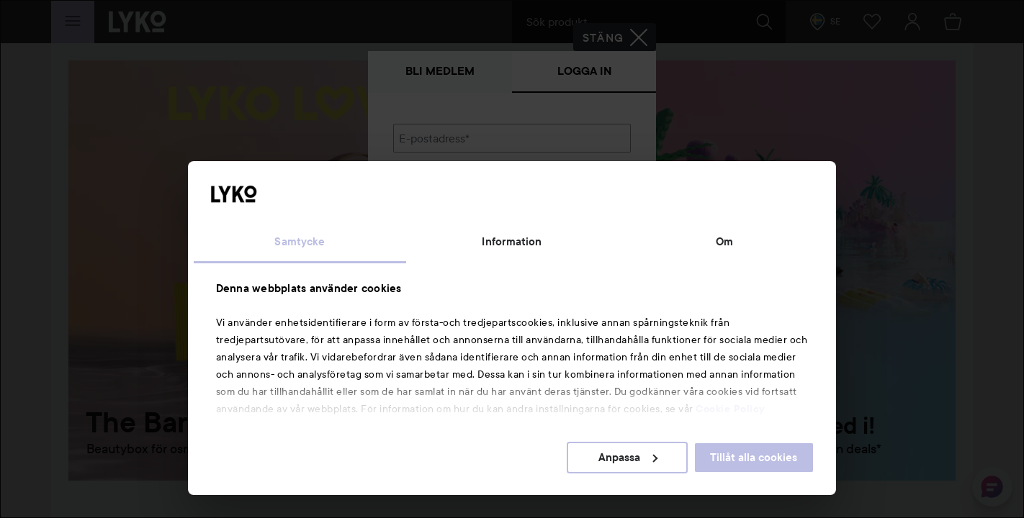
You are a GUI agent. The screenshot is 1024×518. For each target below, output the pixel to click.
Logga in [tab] (584, 71)
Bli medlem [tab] (440, 71)
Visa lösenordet (593, 211)
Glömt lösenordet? (440, 239)
